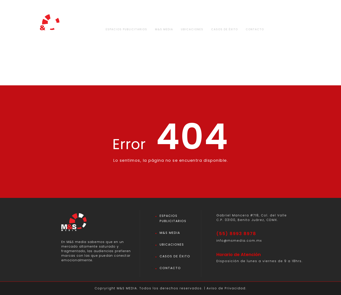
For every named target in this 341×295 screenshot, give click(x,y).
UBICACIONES (192, 29)
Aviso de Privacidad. (227, 288)
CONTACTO (255, 29)
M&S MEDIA (164, 29)
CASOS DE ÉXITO (224, 29)
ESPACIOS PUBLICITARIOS (126, 29)
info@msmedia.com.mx (239, 240)
